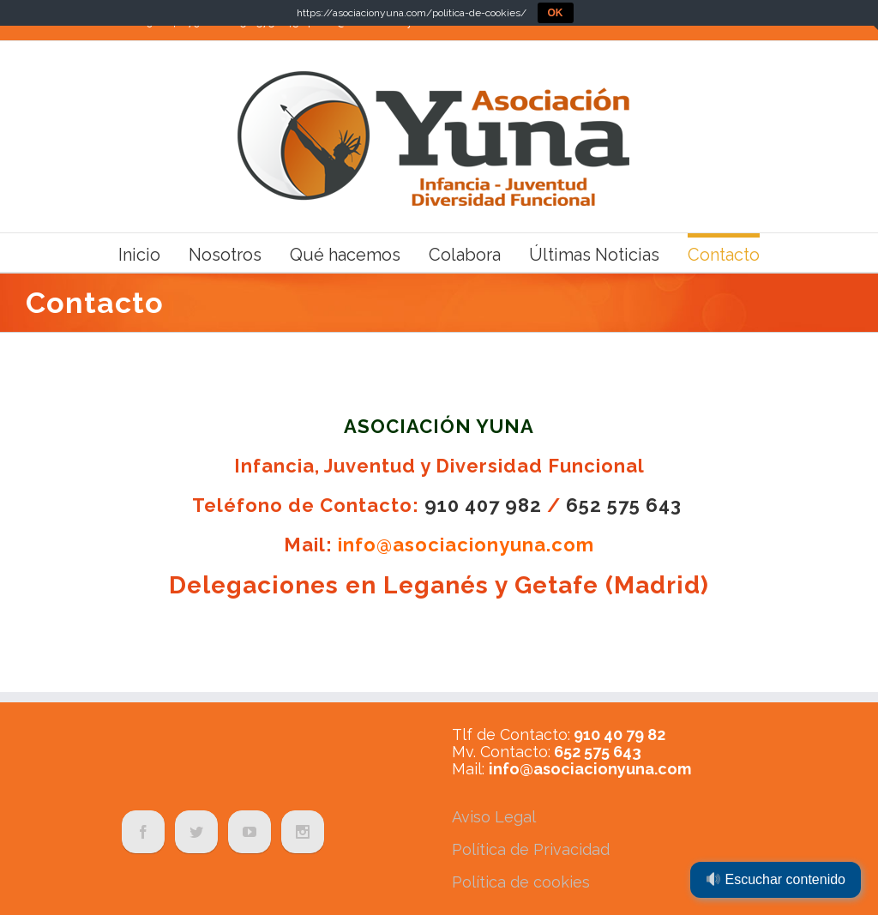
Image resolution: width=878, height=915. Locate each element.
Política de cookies (521, 882)
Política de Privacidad (531, 849)
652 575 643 (624, 505)
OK (555, 13)
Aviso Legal (494, 817)
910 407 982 (483, 505)
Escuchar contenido (776, 879)
